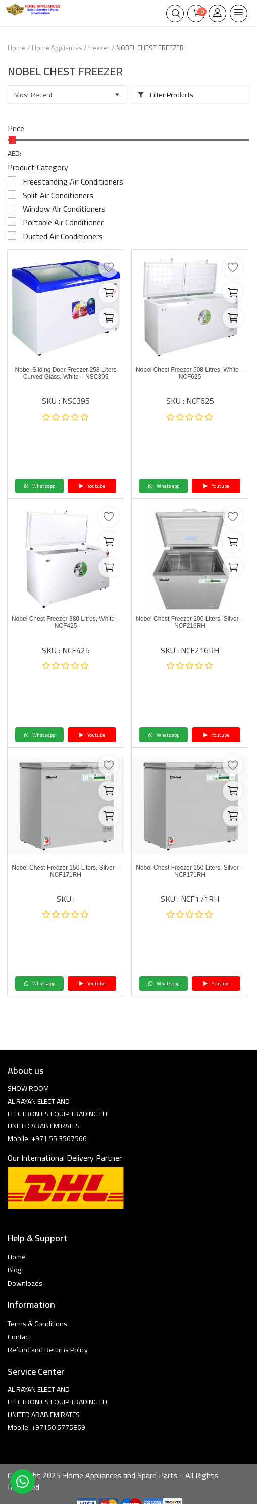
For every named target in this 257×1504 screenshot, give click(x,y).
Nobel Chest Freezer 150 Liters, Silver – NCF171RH (65, 871)
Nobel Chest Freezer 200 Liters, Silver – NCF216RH (189, 622)
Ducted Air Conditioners (63, 236)
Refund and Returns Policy (48, 1349)
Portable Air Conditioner (63, 222)
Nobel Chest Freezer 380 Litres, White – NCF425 (66, 622)
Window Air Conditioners (64, 209)
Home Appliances (57, 47)
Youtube (92, 486)
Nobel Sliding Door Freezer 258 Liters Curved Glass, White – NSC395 (66, 373)
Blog (14, 1270)
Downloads (25, 1283)
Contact (19, 1336)
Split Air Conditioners (58, 195)
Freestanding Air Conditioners (73, 181)
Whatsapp (39, 486)
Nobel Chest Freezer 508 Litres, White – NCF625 (190, 373)
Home (16, 47)
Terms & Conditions (37, 1323)
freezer (99, 47)
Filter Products (165, 94)
